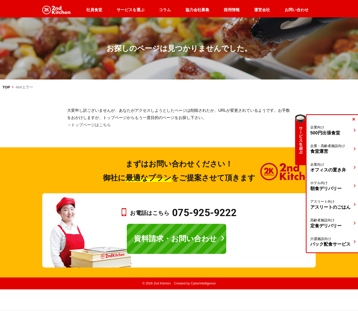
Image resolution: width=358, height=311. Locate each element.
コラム (165, 10)
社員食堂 (94, 10)
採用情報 (232, 10)
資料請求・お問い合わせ (175, 238)
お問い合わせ (297, 10)
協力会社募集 (197, 10)
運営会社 (262, 10)
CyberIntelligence (203, 283)
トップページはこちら (91, 125)
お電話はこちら (183, 213)
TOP (6, 87)
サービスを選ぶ (130, 10)
